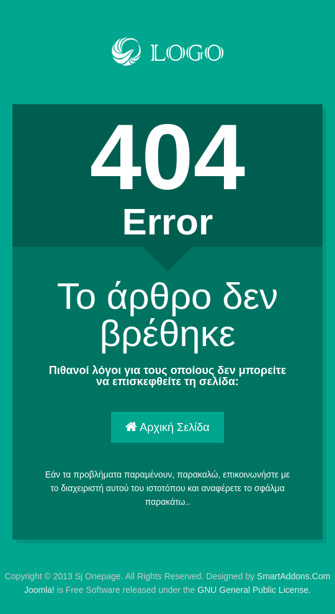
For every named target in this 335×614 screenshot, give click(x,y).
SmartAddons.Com (293, 576)
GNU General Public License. (254, 590)
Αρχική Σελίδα (167, 427)
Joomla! (39, 590)
